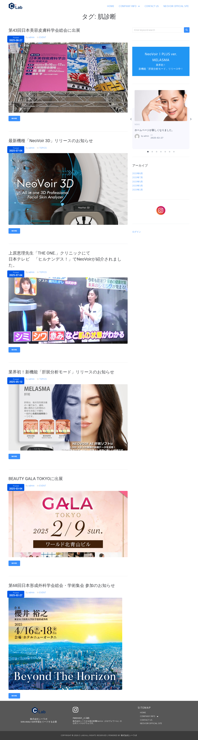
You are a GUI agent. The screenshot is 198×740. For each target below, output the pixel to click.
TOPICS (43, 147)
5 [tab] (165, 151)
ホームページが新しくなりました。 (160, 105)
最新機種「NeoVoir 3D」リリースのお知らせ (52, 140)
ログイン (136, 232)
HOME (110, 6)
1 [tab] (148, 151)
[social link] (160, 210)
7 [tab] (174, 151)
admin (31, 37)
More (14, 119)
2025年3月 (137, 185)
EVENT (42, 37)
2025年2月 (137, 189)
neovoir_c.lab (81, 718)
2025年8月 (137, 173)
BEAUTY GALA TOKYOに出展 (36, 478)
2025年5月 (137, 181)
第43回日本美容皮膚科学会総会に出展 (46, 30)
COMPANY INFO (129, 6)
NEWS (137, 124)
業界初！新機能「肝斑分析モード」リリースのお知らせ (63, 371)
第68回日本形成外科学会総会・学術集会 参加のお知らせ (64, 585)
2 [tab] (152, 151)
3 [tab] (156, 151)
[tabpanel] (161, 119)
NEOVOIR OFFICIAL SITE (176, 6)
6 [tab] (169, 151)
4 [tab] (161, 151)
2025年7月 (137, 177)
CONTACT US (152, 6)
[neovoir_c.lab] (75, 709)
